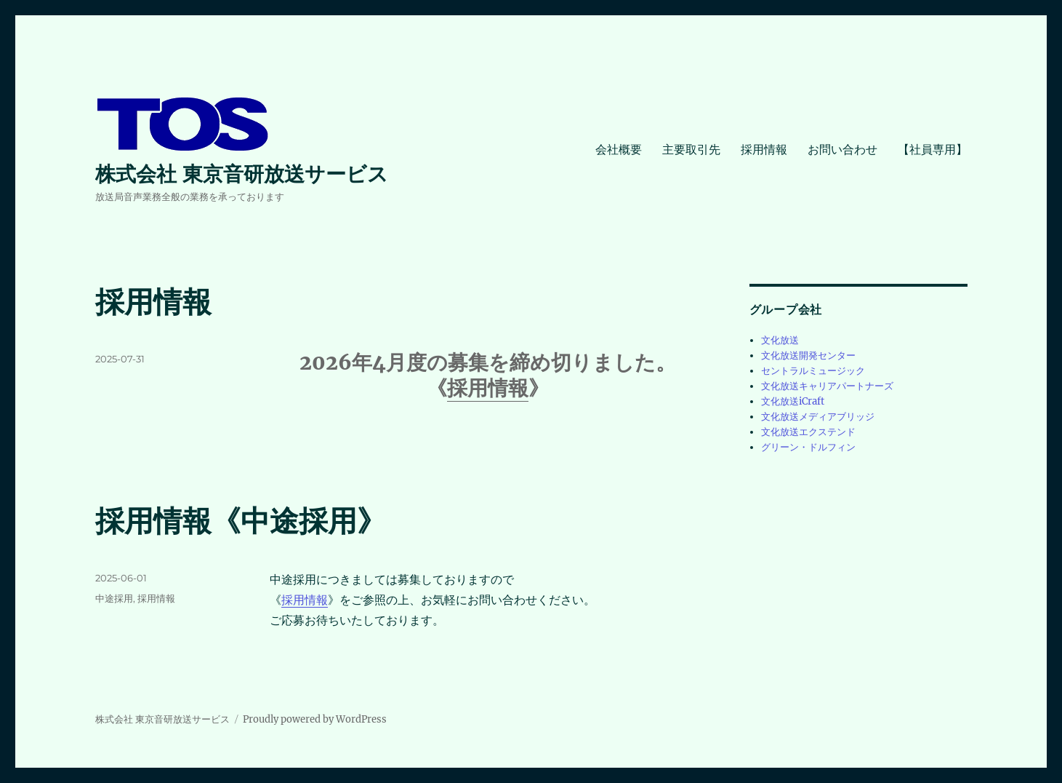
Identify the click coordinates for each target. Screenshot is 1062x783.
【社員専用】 (933, 149)
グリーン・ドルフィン (808, 447)
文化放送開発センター (808, 355)
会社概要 (618, 149)
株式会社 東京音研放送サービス (241, 174)
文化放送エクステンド (808, 432)
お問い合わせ (842, 149)
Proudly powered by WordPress (315, 719)
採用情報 (764, 149)
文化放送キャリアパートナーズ (827, 386)
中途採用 (114, 598)
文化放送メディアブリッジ (817, 416)
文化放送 (780, 340)
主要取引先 (691, 149)
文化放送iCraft (792, 401)
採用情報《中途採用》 (240, 520)
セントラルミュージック (813, 371)
